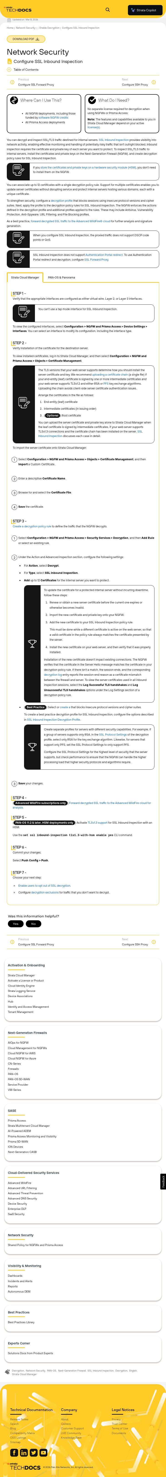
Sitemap (15, 1442)
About (64, 1419)
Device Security (17, 1203)
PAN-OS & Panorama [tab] (61, 277)
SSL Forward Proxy (96, 259)
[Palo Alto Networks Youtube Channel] (43, 1455)
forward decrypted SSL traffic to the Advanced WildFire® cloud (70, 221)
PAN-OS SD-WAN (19, 1079)
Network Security (25, 27)
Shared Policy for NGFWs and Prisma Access (35, 1245)
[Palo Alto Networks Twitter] (34, 1455)
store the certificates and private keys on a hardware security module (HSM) (88, 167)
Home (10, 27)
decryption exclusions (45, 892)
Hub (10, 1001)
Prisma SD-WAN (18, 1141)
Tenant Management (20, 1012)
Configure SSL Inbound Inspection (80, 27)
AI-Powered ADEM (19, 1131)
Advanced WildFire (19, 1183)
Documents (119, 1433)
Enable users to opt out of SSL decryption (44, 885)
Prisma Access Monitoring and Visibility (32, 1136)
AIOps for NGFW (18, 1042)
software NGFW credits (53, 117)
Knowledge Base (71, 1437)
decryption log (53, 674)
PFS (106, 383)
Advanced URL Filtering (22, 1188)
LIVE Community (71, 1433)
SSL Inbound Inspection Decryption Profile (53, 719)
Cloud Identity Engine (21, 985)
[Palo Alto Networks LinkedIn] (24, 1455)
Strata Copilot (143, 10)
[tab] (25, 277)
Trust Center (119, 1424)
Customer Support (72, 1428)
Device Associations (20, 996)
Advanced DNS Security (22, 1198)
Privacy (116, 1419)
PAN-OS (13, 1074)
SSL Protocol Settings (113, 734)
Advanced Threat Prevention (25, 1193)
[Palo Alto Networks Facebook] (14, 1455)
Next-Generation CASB (22, 1152)
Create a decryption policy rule (32, 526)
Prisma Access (17, 1120)
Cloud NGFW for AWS (21, 1053)
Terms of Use (120, 1428)
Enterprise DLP (17, 1209)
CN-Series (14, 1063)
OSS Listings (18, 1437)
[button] (163, 1182)
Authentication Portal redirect (104, 255)
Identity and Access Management (28, 1006)
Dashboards (15, 1275)
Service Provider (18, 1084)
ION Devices (15, 1146)
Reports (13, 1286)
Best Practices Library (21, 1322)
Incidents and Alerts (20, 1281)
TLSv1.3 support (97, 822)
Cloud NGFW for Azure (22, 1058)
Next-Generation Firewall (72, 1370)
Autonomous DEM (19, 1291)
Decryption (18, 1370)
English (133, 1370)
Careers (66, 1424)
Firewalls (13, 1068)
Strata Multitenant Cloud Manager (29, 1125)
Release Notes (19, 1419)
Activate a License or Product (26, 980)
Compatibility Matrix (22, 1433)
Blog (13, 1428)
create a (65, 707)
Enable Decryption (49, 27)
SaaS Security (16, 1214)
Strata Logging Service (21, 991)
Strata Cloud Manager (21, 975)
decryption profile (62, 200)
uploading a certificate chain (110, 374)
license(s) (94, 127)
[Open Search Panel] (107, 10)
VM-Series (14, 1089)
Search (14, 1424)
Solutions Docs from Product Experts (30, 1353)
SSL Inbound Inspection (114, 140)
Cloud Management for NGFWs (27, 1048)
